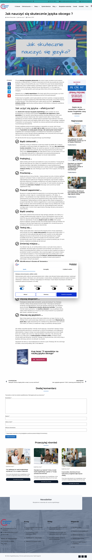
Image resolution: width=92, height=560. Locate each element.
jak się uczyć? (21, 17)
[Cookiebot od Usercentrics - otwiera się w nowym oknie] (70, 265)
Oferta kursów (27, 6)
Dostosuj (46, 294)
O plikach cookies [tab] (67, 269)
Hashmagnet (37, 556)
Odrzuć (25, 294)
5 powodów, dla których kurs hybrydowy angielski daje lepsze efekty (76, 192)
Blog (55, 6)
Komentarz (8, 397)
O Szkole (17, 6)
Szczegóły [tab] (46, 269)
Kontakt (81, 6)
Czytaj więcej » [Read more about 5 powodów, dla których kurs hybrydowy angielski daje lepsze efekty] (72, 197)
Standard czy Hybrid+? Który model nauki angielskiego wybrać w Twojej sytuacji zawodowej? (75, 166)
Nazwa (7, 416)
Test (86, 6)
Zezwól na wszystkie (66, 294)
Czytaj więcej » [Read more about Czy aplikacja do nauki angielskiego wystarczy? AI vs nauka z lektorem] (72, 145)
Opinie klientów (46, 6)
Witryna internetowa (10, 427)
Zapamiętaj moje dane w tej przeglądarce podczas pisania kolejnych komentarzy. (26, 433)
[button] (9, 84)
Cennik (75, 6)
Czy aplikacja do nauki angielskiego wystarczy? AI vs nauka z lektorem (77, 140)
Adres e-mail (8, 421)
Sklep (37, 6)
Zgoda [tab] (24, 269)
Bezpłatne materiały (65, 6)
